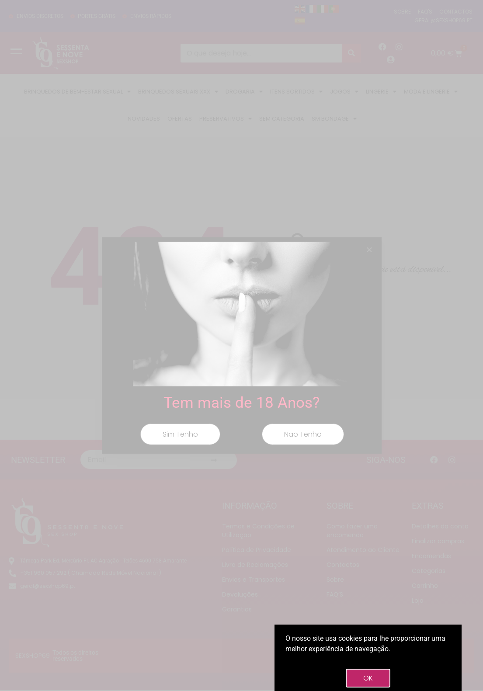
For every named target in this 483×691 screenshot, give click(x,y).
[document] (241, 345)
